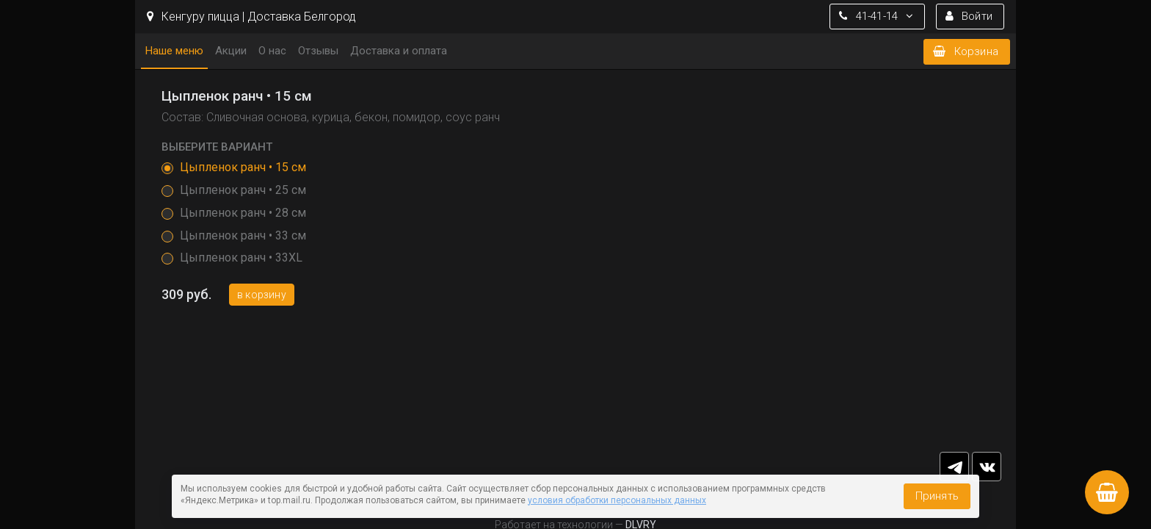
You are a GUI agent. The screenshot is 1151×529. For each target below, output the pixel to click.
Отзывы (318, 50)
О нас (272, 50)
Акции (231, 50)
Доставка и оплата (398, 50)
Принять (937, 496)
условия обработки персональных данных (617, 500)
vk (986, 466)
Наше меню (174, 50)
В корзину (261, 295)
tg (954, 466)
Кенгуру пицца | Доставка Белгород (251, 17)
